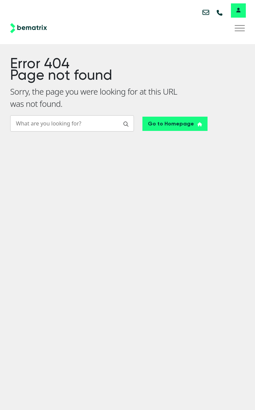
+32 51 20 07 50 (220, 12)
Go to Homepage (175, 123)
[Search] (72, 123)
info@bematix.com (206, 12)
